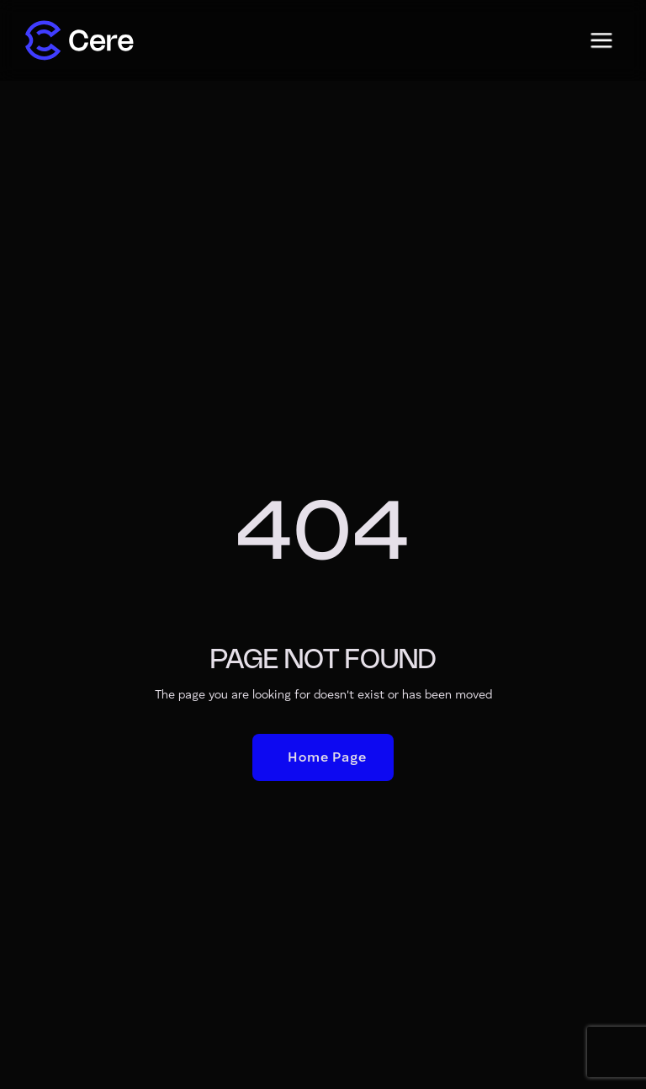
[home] (79, 40)
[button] (601, 40)
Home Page (327, 758)
